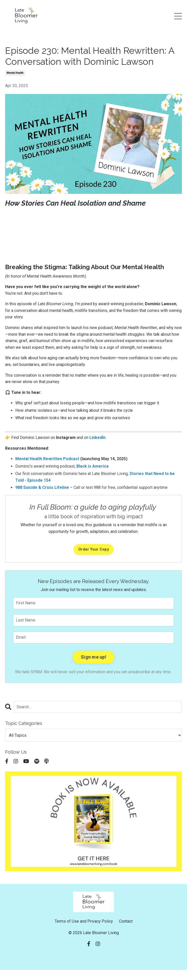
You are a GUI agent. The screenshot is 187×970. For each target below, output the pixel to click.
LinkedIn (97, 437)
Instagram (66, 437)
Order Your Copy (93, 549)
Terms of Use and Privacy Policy (84, 921)
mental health (15, 72)
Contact (126, 921)
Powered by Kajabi (93, 957)
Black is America (92, 466)
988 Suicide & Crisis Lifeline (42, 487)
